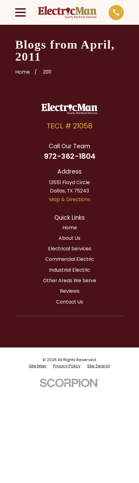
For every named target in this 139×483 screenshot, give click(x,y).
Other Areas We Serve (69, 280)
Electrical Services (69, 248)
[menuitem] (37, 366)
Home (69, 227)
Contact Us (69, 302)
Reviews (69, 291)
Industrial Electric (69, 270)
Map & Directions (69, 199)
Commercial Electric (69, 259)
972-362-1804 (70, 156)
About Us (69, 238)
